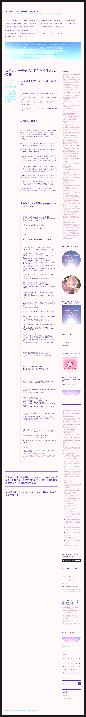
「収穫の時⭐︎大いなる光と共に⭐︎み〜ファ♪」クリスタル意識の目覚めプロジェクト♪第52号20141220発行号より (71, 111)
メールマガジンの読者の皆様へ (70, 135)
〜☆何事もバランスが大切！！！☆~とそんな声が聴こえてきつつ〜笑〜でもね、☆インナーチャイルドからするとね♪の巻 (39, 456)
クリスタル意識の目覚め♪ (12, 36)
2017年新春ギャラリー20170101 (73, 519)
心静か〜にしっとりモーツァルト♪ (70, 184)
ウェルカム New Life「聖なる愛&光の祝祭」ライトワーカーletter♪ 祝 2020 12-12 (71, 129)
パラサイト (9, 94)
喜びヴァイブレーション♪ (68, 124)
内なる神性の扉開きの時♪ (69, 20)
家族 (11, 98)
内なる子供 (9, 96)
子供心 (8, 98)
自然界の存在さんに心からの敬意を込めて (53, 27)
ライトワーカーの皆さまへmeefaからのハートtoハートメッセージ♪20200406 (71, 160)
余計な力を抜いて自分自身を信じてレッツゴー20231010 (59, 23)
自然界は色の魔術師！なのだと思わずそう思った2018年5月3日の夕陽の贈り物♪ (73, 514)
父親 (15, 99)
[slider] (69, 560)
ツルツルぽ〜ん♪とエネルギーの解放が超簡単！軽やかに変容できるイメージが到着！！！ (71, 97)
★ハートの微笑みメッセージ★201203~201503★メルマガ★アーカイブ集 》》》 (72, 617)
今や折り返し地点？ (67, 143)
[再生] (64, 560)
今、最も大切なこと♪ (68, 168)
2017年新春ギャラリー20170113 (73, 527)
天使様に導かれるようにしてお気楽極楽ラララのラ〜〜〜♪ (21, 27)
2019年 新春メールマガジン (70, 505)
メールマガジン (62, 33)
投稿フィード (66, 697)
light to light (66, 172)
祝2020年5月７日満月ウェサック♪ (71, 142)
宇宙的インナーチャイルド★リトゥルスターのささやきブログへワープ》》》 (71, 612)
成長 (10, 99)
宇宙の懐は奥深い (67, 190)
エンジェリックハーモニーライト (21, 11)
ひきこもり (7, 91)
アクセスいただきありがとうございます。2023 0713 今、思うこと (23, 23)
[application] (71, 560)
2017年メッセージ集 (69, 518)
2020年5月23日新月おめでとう (70, 140)
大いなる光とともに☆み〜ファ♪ (73, 543)
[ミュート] (75, 560)
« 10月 (65, 674)
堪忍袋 (13, 96)
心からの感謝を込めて (68, 108)
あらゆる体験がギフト (68, 221)
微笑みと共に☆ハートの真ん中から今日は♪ (17, 30)
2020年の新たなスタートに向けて (70, 206)
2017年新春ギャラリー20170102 (73, 521)
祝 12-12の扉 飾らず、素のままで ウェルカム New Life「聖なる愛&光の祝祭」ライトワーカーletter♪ (71, 197)
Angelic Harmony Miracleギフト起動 (71, 77)
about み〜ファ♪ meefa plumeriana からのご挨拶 (45, 20)
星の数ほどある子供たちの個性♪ (10, 88)
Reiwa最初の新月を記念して (69, 222)
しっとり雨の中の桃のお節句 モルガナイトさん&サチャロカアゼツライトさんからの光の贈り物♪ (71, 237)
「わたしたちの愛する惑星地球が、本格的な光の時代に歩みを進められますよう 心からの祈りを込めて (71, 118)
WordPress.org (66, 700)
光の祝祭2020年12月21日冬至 (70, 126)
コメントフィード (67, 698)
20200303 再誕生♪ (67, 166)
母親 (13, 99)
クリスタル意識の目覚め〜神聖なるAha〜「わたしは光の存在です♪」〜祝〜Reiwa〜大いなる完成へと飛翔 (71, 232)
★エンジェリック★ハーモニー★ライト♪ (16, 20)
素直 (9, 101)
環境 (6, 101)
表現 (11, 101)
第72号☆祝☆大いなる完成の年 (71, 461)
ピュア (13, 94)
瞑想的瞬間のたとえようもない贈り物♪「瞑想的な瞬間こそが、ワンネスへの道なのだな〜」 (30, 33)
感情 (8, 99)
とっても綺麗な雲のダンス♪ (72, 508)
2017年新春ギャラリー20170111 (73, 526)
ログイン (65, 695)
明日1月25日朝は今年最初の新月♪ (70, 188)
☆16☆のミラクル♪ (70, 535)
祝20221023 (66, 100)
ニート (11, 93)
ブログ (25, 36)
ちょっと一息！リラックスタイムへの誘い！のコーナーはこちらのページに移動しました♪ (71, 591)
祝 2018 (66, 506)
